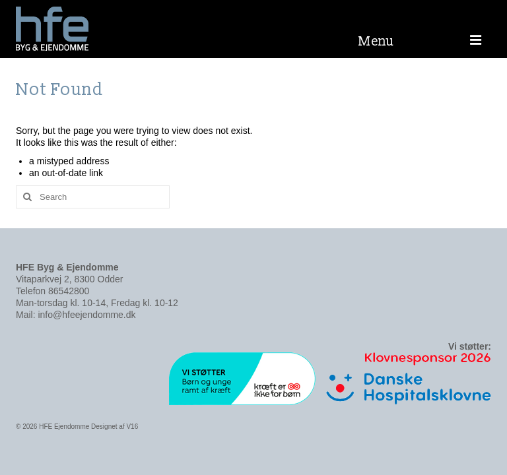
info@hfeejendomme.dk (86, 314)
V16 (132, 426)
